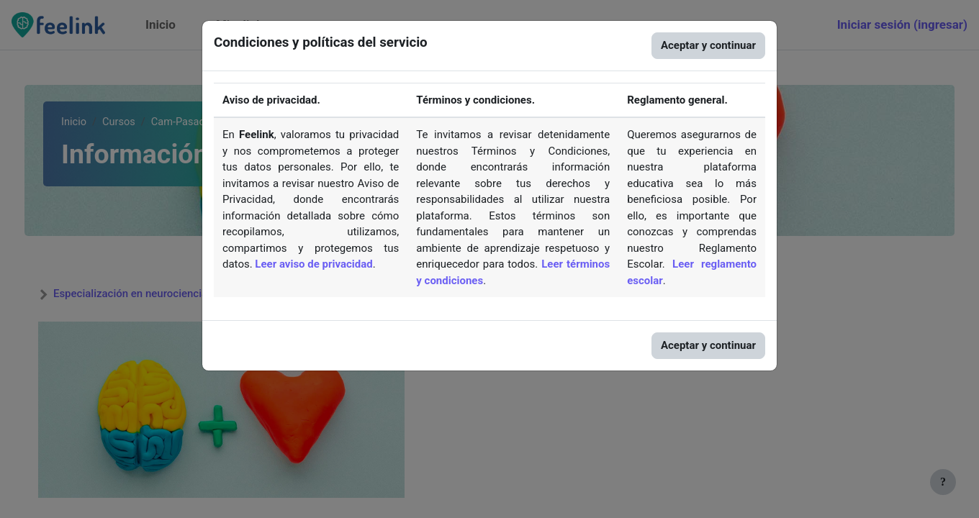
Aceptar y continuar (708, 45)
